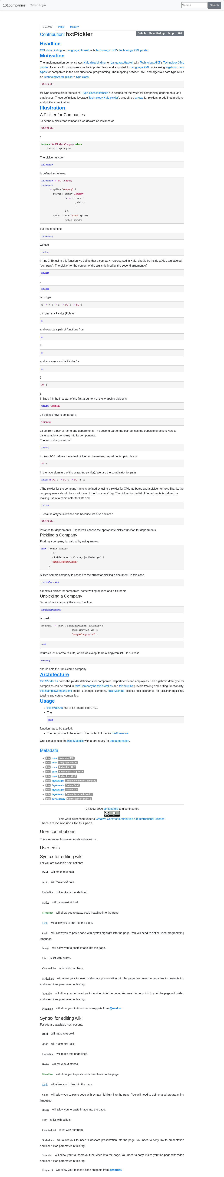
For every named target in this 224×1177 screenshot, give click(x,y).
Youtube (47, 993)
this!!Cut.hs (126, 686)
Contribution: (52, 34)
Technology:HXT (105, 50)
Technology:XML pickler (133, 50)
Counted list (49, 968)
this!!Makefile (75, 740)
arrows (139, 97)
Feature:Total (72, 785)
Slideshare (48, 978)
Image (45, 948)
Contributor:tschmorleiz (79, 799)
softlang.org (111, 808)
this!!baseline (120, 733)
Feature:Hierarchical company (81, 781)
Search (214, 5)
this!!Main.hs (116, 690)
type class (82, 76)
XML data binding (51, 50)
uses (54, 758)
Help (61, 26)
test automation (119, 740)
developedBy (58, 799)
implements (58, 781)
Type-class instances (95, 92)
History (74, 26)
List (44, 958)
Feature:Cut (72, 789)
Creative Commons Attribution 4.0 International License (130, 818)
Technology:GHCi (67, 776)
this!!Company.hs (85, 686)
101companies (14, 5)
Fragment (47, 1008)
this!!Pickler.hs (49, 681)
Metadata (49, 750)
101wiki (47, 26)
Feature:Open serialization (79, 794)
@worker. (116, 1008)
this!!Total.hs (105, 686)
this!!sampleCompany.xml (56, 690)
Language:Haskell (78, 50)
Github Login (38, 5)
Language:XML (140, 67)
